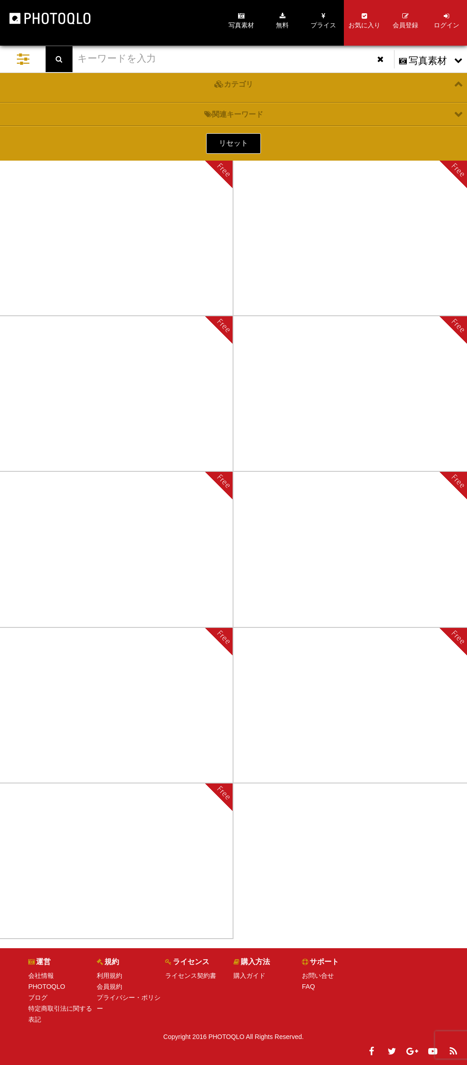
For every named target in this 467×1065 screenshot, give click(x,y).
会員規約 (109, 986)
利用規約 (109, 975)
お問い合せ (318, 975)
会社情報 (41, 975)
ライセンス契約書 (190, 975)
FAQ (308, 986)
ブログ (37, 997)
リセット (233, 143)
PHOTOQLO (46, 986)
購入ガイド (249, 975)
